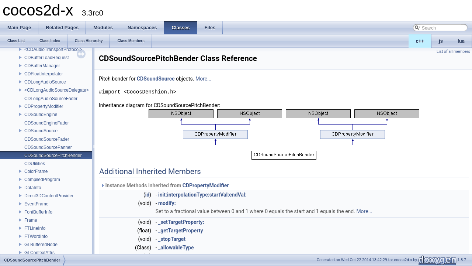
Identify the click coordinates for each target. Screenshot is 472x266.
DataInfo (32, 187)
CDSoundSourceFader (46, 139)
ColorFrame (36, 171)
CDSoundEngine (40, 114)
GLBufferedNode (41, 244)
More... (203, 79)
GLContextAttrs (39, 252)
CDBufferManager (42, 65)
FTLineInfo (34, 228)
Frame (30, 220)
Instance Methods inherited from (165, 185)
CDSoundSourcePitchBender (52, 155)
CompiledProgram (42, 179)
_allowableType (176, 247)
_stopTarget (171, 239)
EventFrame (36, 204)
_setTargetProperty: (181, 222)
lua (461, 41)
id (147, 195)
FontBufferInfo (38, 212)
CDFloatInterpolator (43, 73)
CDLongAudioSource (45, 82)
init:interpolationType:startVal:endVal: (202, 195)
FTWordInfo (36, 236)
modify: (167, 203)
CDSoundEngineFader (46, 123)
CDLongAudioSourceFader (50, 98)
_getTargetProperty (180, 230)
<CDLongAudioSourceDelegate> (56, 90)
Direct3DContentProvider (48, 195)
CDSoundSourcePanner (48, 147)
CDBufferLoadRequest (46, 57)
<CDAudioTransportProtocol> (53, 49)
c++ (420, 41)
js (441, 41)
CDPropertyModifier (43, 106)
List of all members (453, 51)
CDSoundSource (41, 130)
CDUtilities (34, 163)
